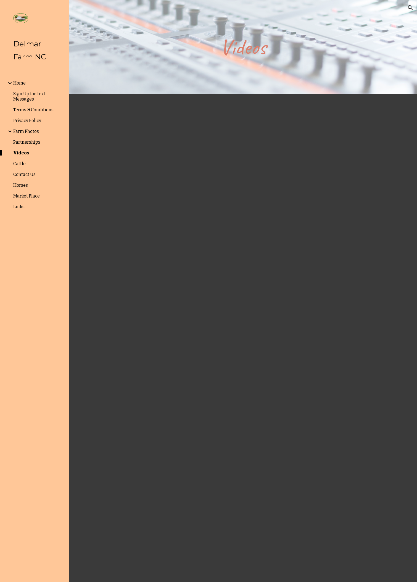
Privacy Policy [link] (27, 120)
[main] (243, 47)
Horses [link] (20, 185)
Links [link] (19, 206)
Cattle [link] (19, 163)
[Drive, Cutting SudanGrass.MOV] (162, 518)
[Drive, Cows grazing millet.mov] (162, 157)
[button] (410, 7)
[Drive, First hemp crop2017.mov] (323, 517)
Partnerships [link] (26, 142)
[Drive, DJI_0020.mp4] (243, 392)
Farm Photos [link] (26, 131)
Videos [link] (21, 153)
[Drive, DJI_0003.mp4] (323, 275)
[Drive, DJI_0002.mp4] (323, 157)
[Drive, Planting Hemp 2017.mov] (149, 273)
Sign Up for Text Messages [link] (29, 96)
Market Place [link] (26, 196)
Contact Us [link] (24, 174)
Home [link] (19, 83)
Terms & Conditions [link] (33, 109)
